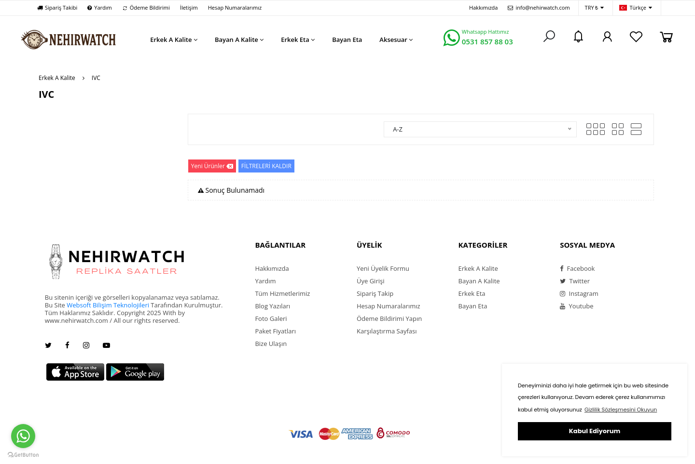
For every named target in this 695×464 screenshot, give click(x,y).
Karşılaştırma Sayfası (387, 331)
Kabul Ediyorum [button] (594, 431)
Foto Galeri (271, 318)
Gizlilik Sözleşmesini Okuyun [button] (620, 409)
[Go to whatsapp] (23, 436)
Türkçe (635, 8)
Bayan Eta (473, 306)
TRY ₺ (594, 8)
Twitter (575, 281)
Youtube (576, 306)
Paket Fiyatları (275, 331)
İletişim (189, 7)
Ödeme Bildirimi (146, 7)
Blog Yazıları (272, 306)
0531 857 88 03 (487, 41)
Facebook (577, 268)
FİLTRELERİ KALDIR (266, 166)
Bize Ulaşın (271, 343)
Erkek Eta (472, 293)
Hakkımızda (483, 7)
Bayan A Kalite (479, 281)
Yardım (99, 7)
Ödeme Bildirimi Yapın (389, 318)
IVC (96, 78)
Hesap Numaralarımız (235, 7)
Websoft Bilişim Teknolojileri (108, 305)
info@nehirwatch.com (539, 7)
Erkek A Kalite (57, 78)
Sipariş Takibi (57, 7)
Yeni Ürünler (212, 166)
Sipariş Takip (375, 293)
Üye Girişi (370, 281)
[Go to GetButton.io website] (23, 454)
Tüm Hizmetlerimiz (282, 293)
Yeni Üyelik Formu (383, 268)
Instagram (579, 293)
